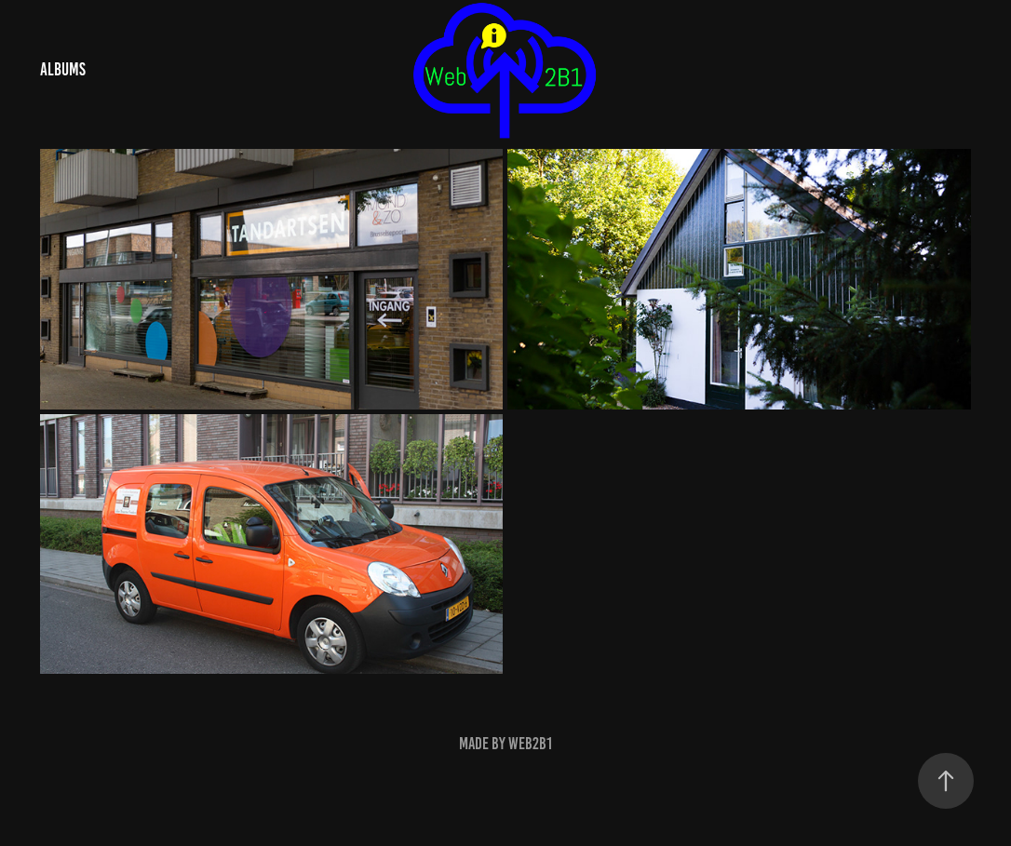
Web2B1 (530, 743)
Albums (63, 69)
